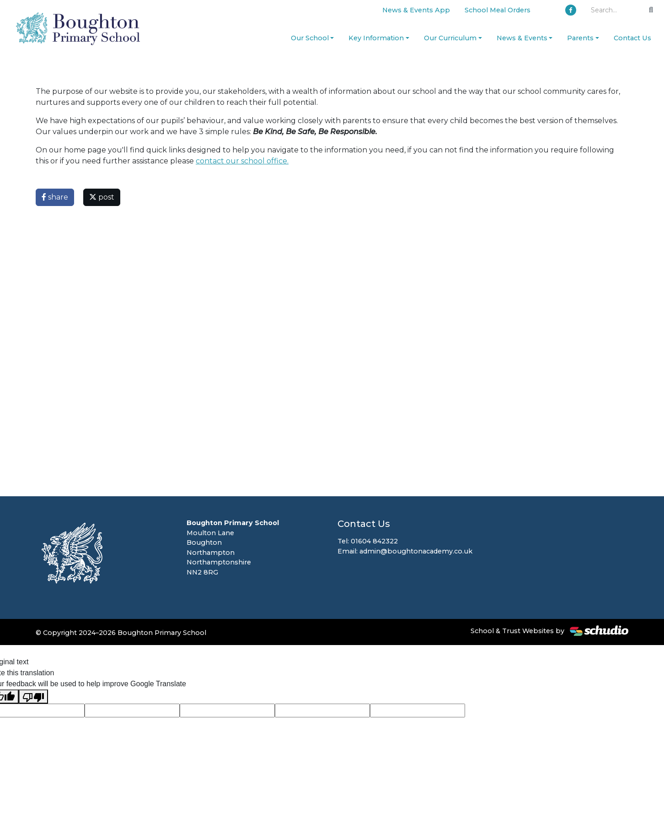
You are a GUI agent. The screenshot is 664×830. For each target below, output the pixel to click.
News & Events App (416, 10)
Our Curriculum (450, 38)
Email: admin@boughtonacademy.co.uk (404, 551)
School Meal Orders (497, 10)
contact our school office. (242, 161)
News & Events (522, 38)
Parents (580, 38)
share (55, 197)
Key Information (376, 38)
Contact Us (632, 38)
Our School (310, 38)
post (101, 197)
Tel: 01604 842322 (367, 541)
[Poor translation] (33, 696)
